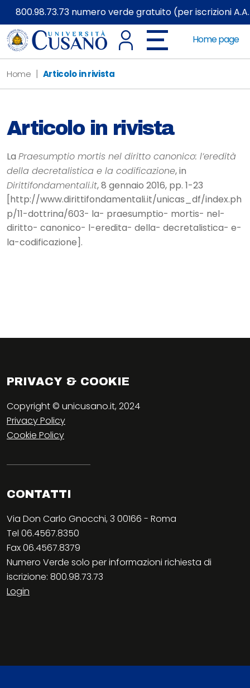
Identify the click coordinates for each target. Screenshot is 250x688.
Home (19, 74)
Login (18, 591)
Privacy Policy (36, 420)
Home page (216, 39)
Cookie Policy (35, 435)
